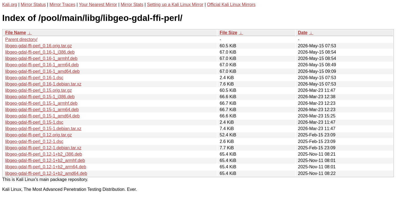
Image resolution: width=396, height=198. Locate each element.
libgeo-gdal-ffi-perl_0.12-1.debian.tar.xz (43, 147)
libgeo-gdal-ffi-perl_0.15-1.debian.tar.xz (43, 128)
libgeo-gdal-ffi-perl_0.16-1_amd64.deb (42, 71)
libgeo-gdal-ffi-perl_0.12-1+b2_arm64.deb (45, 166)
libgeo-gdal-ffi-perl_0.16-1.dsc (34, 77)
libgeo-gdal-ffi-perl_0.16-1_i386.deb (39, 52)
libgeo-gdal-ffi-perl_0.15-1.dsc (34, 122)
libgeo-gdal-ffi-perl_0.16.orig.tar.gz (38, 45)
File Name (15, 32)
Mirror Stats (132, 4)
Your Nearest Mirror (98, 4)
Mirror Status (33, 4)
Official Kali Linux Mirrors (231, 4)
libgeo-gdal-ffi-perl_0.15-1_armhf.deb (41, 103)
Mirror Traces (62, 4)
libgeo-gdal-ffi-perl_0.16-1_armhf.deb (41, 58)
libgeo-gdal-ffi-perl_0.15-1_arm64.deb (42, 109)
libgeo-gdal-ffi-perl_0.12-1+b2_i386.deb (43, 154)
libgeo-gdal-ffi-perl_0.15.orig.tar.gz (38, 90)
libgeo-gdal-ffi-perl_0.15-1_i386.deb (39, 96)
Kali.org (9, 4)
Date (303, 32)
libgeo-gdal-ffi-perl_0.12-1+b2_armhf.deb (45, 160)
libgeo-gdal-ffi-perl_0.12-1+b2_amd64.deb (46, 173)
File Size (228, 32)
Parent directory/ (21, 39)
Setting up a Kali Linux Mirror (175, 4)
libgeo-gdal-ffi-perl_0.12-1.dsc (34, 141)
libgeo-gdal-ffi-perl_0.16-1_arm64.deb (42, 64)
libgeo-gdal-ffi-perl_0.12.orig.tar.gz (38, 135)
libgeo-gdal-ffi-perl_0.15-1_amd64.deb (42, 116)
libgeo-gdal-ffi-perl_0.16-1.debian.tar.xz (43, 84)
